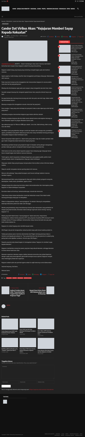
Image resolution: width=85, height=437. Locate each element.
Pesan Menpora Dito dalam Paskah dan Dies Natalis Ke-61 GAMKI (46, 351)
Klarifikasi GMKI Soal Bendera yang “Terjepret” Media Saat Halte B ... (10, 349)
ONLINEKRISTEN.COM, (8, 64)
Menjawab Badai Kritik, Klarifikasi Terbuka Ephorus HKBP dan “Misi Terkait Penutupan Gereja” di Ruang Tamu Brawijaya (76, 100)
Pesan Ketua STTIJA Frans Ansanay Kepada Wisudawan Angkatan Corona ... (27, 350)
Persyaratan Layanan (69, 435)
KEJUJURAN (9, 278)
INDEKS (73, 9)
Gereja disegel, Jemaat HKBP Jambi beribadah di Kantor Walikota (9, 331)
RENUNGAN (62, 9)
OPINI (68, 9)
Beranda (3, 21)
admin (8, 35)
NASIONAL (33, 9)
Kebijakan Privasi (78, 435)
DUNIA (39, 9)
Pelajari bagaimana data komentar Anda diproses (42, 389)
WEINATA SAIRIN (27, 278)
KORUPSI (15, 278)
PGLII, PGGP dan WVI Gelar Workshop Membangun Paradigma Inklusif (28, 331)
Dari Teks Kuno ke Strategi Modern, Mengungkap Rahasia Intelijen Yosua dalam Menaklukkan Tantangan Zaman (77, 57)
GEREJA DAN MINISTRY (23, 9)
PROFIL (44, 9)
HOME (14, 9)
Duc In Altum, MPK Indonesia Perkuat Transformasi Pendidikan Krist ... (45, 332)
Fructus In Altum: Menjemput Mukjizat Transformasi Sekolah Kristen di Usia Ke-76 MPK (77, 47)
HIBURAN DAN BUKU (52, 9)
